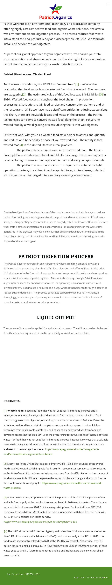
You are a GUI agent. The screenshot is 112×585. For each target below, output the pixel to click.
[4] (21, 145)
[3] (101, 94)
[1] (77, 84)
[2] (24, 94)
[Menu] (108, 3)
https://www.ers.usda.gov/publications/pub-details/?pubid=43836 (40, 521)
